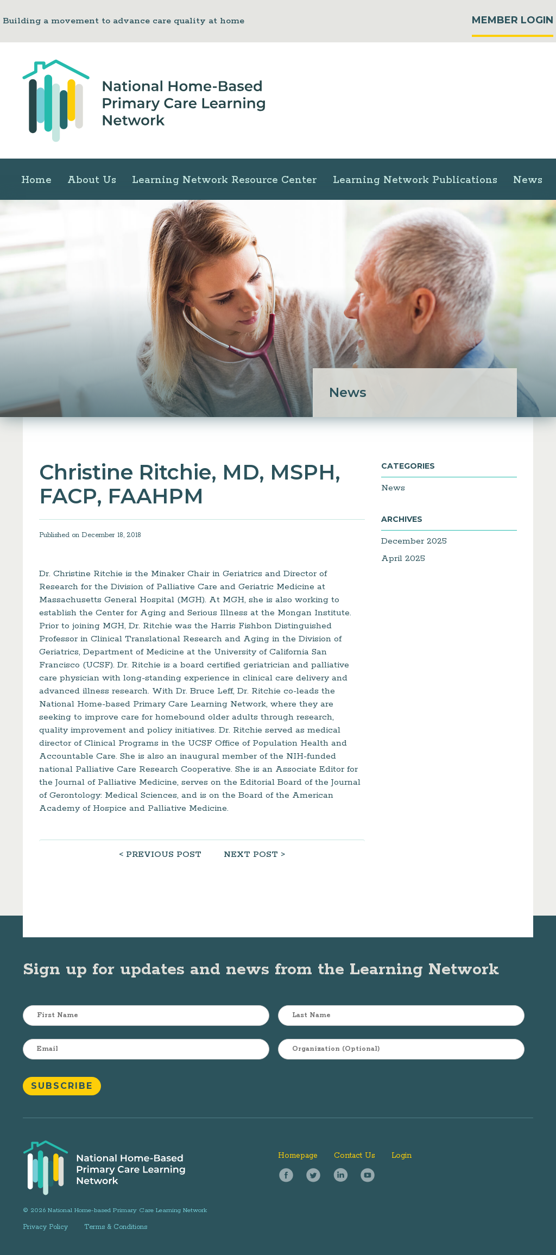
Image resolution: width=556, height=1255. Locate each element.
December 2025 (414, 541)
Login (401, 1156)
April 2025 (403, 558)
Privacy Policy (45, 1227)
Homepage (298, 1156)
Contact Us (354, 1156)
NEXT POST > (254, 854)
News (393, 488)
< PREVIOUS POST (160, 854)
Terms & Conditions (115, 1227)
